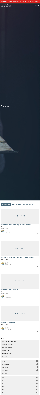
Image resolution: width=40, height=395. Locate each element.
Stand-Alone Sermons (7, 347)
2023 (20, 386)
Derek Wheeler (20, 367)
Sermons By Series (16, 204)
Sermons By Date (6, 204)
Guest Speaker (20, 370)
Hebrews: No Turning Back (8, 344)
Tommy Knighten (20, 364)
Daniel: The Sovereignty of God (9, 341)
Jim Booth (20, 361)
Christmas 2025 (5, 350)
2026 (20, 377)
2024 (20, 383)
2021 (20, 392)
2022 (20, 389)
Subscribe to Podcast (28, 204)
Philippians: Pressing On (7, 353)
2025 (20, 380)
